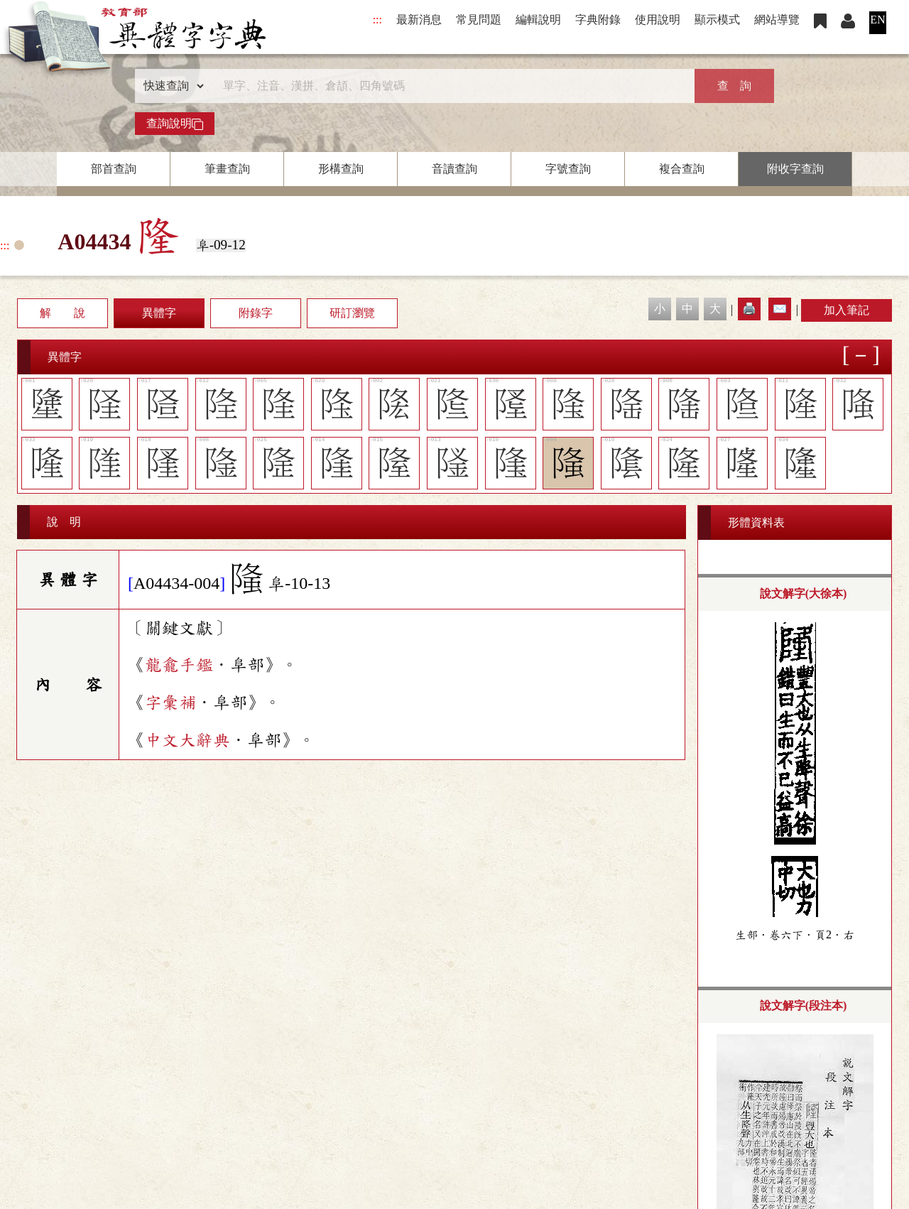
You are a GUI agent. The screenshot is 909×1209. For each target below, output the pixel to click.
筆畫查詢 (227, 169)
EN (877, 19)
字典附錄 (598, 19)
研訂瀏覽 (352, 313)
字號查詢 (568, 169)
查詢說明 (174, 123)
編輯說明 (538, 19)
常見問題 (478, 19)
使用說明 (657, 19)
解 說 (62, 313)
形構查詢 (341, 169)
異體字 (159, 313)
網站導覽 (777, 19)
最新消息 (419, 19)
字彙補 (170, 702)
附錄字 (256, 313)
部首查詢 (113, 169)
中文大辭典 (187, 740)
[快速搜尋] (449, 86)
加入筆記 (846, 310)
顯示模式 (717, 19)
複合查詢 (681, 169)
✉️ (780, 309)
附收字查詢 (795, 169)
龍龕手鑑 (179, 664)
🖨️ (749, 309)
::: (377, 19)
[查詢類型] (170, 86)
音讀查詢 (454, 169)
